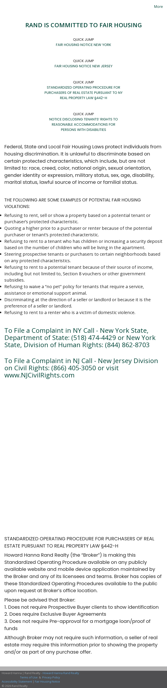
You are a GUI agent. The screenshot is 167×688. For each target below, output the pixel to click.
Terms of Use (29, 677)
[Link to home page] (4, 6)
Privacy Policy (51, 677)
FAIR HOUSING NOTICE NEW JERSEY (83, 66)
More (158, 6)
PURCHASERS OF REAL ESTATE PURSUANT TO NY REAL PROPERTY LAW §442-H (83, 95)
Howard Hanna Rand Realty (61, 673)
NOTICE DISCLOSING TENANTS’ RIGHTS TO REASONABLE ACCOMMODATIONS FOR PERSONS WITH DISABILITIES (83, 124)
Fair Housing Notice (47, 681)
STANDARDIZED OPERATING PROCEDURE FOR (83, 87)
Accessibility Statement (17, 681)
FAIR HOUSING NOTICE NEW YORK (83, 44)
